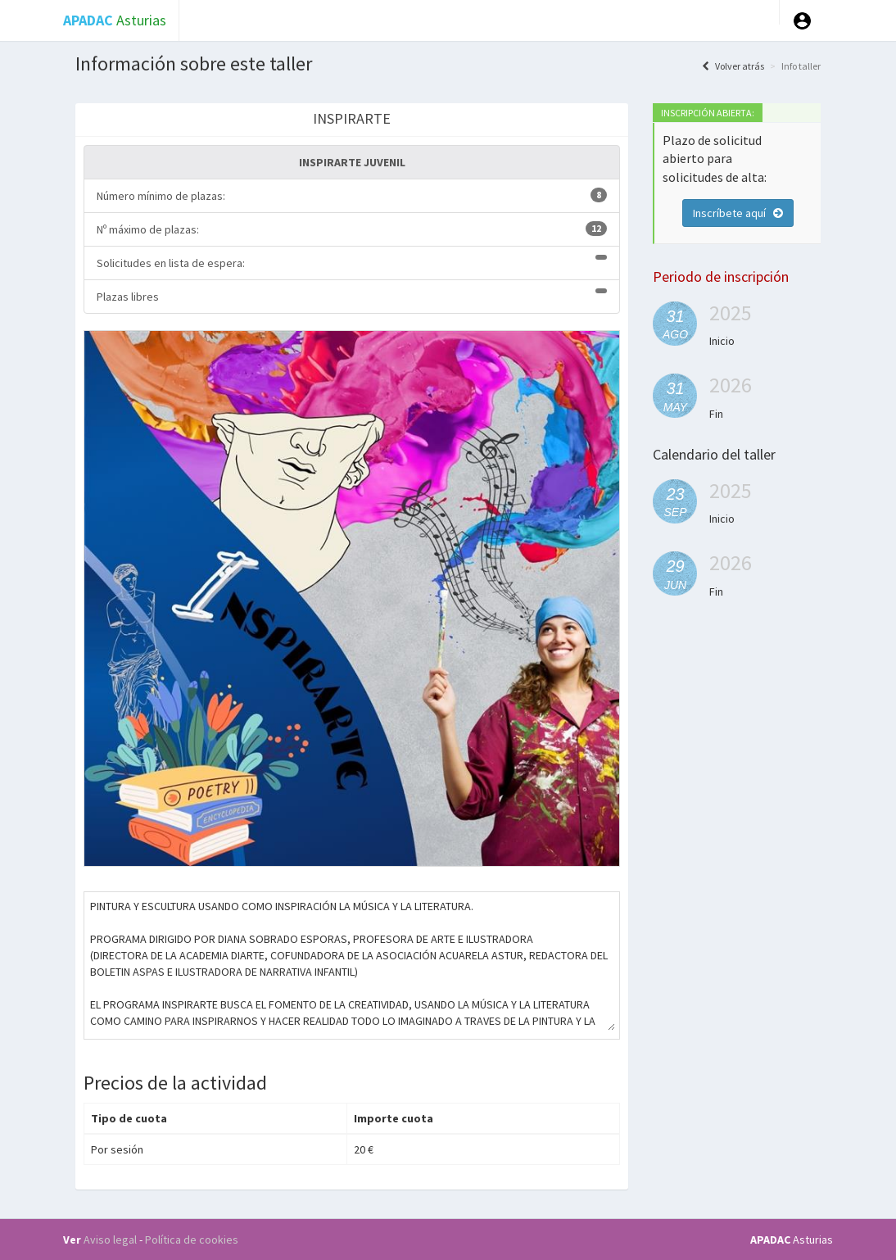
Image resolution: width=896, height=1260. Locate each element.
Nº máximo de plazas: (352, 229)
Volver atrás (733, 66)
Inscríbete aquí (738, 213)
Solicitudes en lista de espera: (352, 262)
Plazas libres (352, 296)
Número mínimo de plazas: (352, 195)
